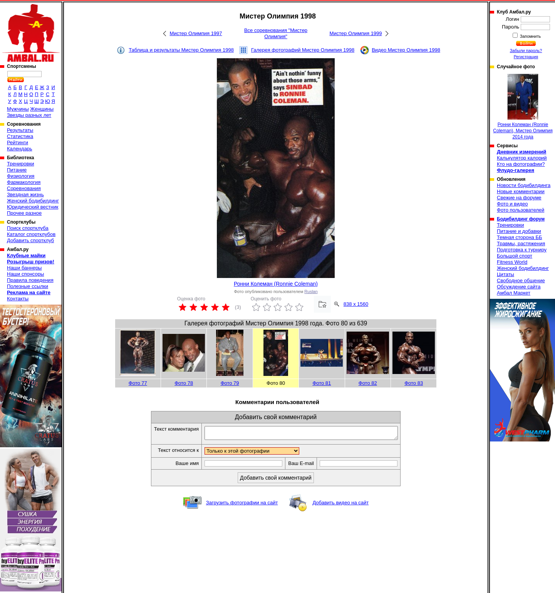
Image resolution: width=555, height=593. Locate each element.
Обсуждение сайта (518, 287)
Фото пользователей (520, 210)
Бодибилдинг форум (521, 219)
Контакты (18, 299)
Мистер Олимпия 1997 (195, 33)
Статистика (20, 136)
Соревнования (24, 188)
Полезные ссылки (27, 286)
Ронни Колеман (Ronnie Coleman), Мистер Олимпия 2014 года (522, 107)
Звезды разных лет (29, 115)
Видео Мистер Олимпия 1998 (406, 50)
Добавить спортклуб (30, 240)
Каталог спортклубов (31, 234)
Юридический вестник (32, 207)
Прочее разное (24, 213)
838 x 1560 (356, 304)
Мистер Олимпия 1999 (355, 33)
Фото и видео (512, 204)
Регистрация (526, 56)
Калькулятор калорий (522, 158)
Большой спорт (514, 256)
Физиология (20, 176)
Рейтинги (17, 142)
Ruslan (310, 291)
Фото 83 (413, 383)
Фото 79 (230, 383)
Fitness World (512, 262)
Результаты (20, 130)
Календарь (19, 149)
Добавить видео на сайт (340, 505)
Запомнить (530, 36)
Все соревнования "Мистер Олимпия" (275, 33)
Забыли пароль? (526, 50)
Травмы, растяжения (521, 243)
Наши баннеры (24, 268)
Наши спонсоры (25, 274)
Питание (17, 170)
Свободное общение (521, 280)
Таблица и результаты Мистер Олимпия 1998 (181, 50)
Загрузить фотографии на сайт (242, 505)
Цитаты (505, 274)
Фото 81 (321, 383)
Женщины (42, 109)
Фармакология (23, 182)
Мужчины (18, 109)
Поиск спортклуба (28, 228)
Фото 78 (183, 383)
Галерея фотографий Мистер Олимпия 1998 (302, 50)
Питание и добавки (519, 231)
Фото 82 (368, 383)
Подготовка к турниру (522, 250)
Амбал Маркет (513, 293)
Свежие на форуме (519, 197)
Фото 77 (138, 383)
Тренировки (20, 164)
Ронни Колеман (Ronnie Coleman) (276, 284)
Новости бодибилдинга (523, 185)
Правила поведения (30, 280)
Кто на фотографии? (521, 164)
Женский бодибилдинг (33, 201)
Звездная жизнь (25, 194)
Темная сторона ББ (519, 237)
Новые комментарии (521, 191)
